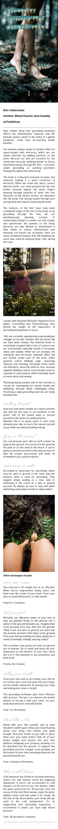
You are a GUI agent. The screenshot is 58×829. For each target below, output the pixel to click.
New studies (10, 130)
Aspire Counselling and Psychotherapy (25, 323)
